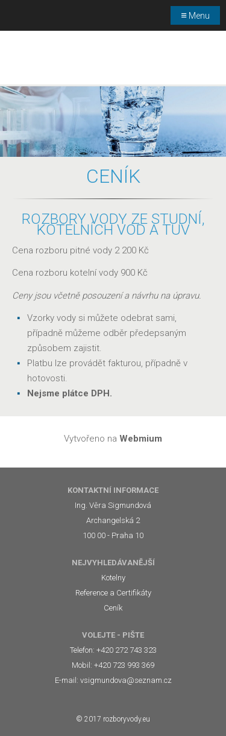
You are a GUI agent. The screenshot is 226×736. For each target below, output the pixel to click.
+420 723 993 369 (124, 665)
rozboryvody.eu (126, 719)
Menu (195, 15)
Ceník (113, 607)
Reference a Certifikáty (113, 592)
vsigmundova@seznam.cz (126, 680)
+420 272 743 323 (126, 650)
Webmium (140, 438)
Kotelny (113, 577)
